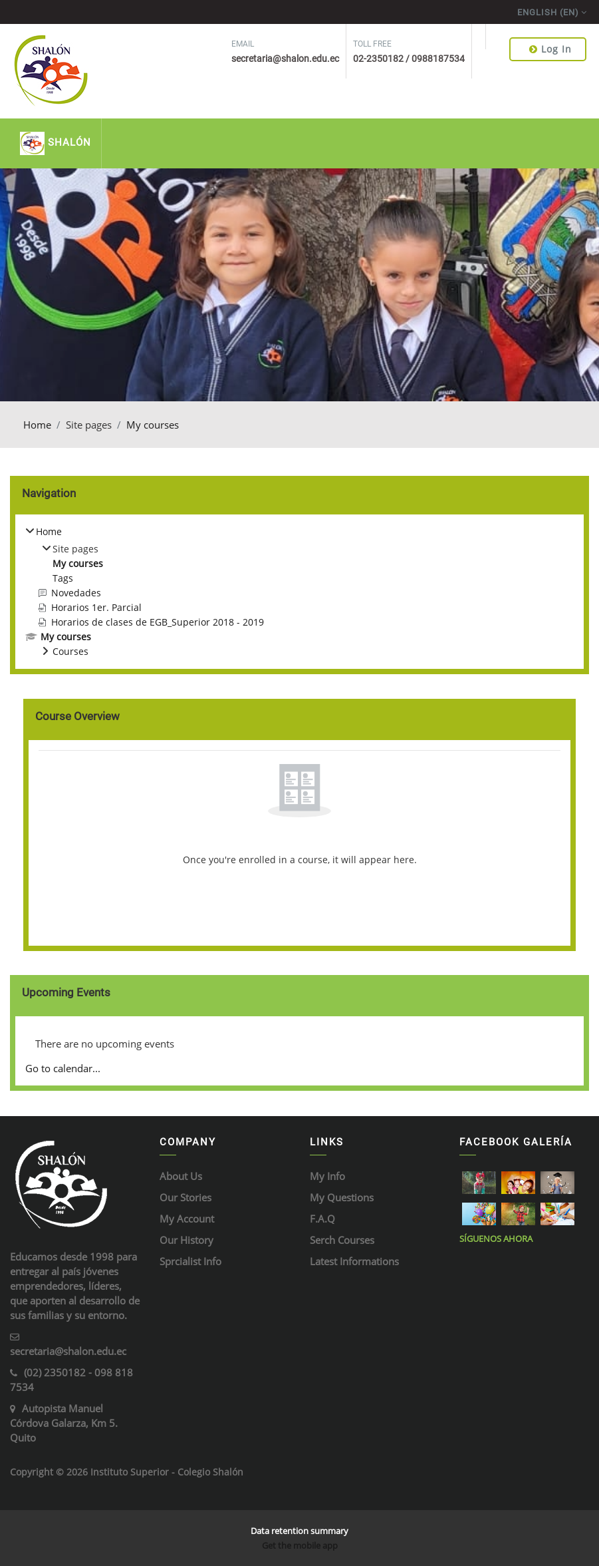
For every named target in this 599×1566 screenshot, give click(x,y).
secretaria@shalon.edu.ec (68, 1351)
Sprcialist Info (190, 1261)
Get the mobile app (300, 1545)
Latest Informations (354, 1261)
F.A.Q (322, 1218)
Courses (70, 651)
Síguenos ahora (496, 1239)
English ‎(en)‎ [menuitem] (548, 12)
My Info (327, 1176)
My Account (187, 1218)
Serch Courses (342, 1240)
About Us (181, 1176)
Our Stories (185, 1197)
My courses (152, 424)
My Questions (342, 1197)
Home (37, 424)
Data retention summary (299, 1531)
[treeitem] (299, 591)
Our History (186, 1240)
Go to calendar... (62, 1068)
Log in (550, 49)
